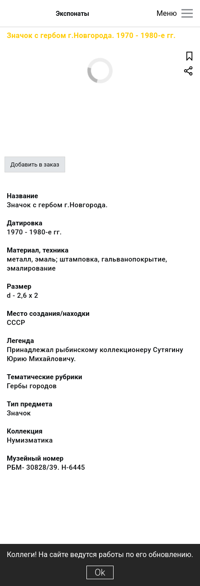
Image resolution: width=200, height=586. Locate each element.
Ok (100, 572)
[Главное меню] (187, 13)
